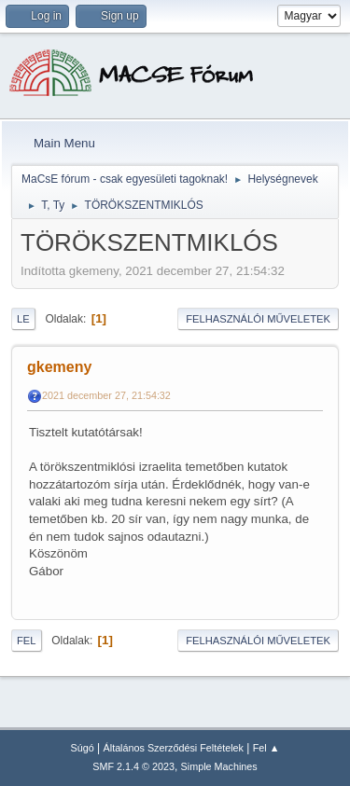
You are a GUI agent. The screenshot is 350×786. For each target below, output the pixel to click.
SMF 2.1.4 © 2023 (133, 766)
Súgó (82, 747)
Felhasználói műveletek (258, 318)
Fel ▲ (266, 747)
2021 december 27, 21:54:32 (106, 395)
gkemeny (59, 367)
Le (23, 318)
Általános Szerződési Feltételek (174, 747)
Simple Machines (219, 766)
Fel (26, 640)
